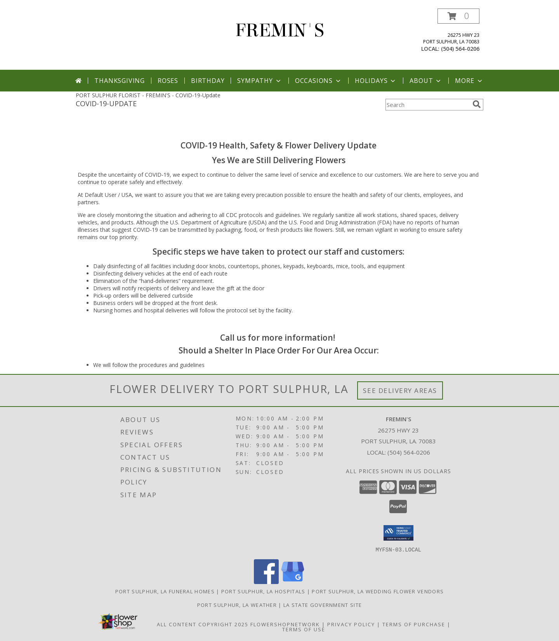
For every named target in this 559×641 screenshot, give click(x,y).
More (469, 80)
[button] (458, 16)
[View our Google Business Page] (292, 581)
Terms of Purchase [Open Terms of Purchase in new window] (413, 623)
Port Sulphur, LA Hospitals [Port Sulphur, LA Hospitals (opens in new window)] (263, 591)
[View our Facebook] (266, 581)
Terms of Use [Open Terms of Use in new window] (303, 628)
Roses (168, 80)
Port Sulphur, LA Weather (237, 604)
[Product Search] (427, 104)
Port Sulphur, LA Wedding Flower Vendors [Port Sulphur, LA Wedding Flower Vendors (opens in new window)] (378, 591)
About (426, 80)
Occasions (318, 80)
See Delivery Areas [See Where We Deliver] (400, 390)
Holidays (376, 80)
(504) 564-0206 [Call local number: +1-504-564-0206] (460, 48)
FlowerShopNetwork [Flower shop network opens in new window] (285, 623)
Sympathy (259, 80)
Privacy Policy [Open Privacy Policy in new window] (351, 623)
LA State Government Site (322, 604)
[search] (476, 104)
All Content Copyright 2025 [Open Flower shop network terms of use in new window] (202, 623)
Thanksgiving (119, 80)
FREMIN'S (279, 30)
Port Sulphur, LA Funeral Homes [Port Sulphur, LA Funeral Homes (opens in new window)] (165, 591)
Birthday (207, 80)
